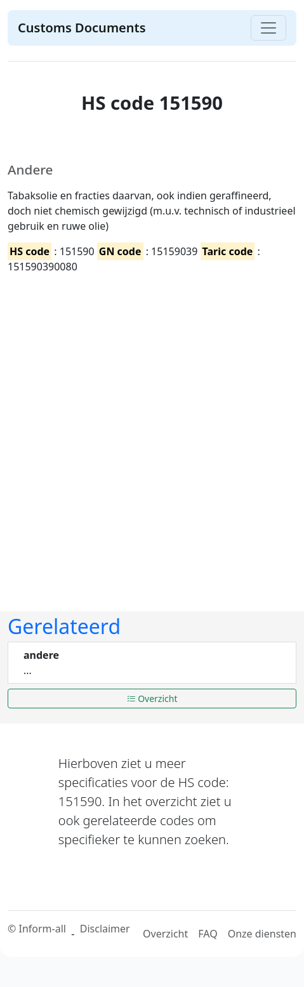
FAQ (207, 934)
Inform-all (41, 929)
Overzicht (152, 698)
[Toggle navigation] (268, 28)
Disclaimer (105, 929)
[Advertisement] (148, 432)
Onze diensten (262, 934)
